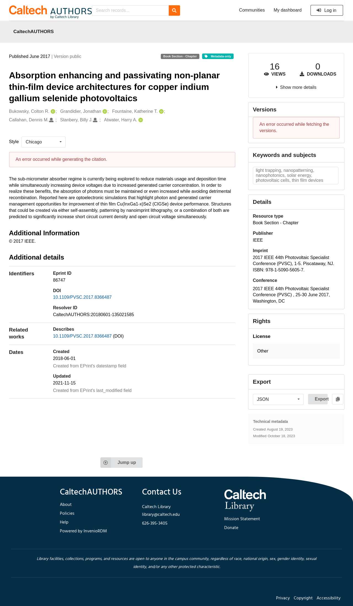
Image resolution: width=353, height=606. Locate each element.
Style (14, 141)
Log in (326, 10)
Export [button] (321, 399)
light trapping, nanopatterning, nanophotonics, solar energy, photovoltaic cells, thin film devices (289, 175)
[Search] (174, 10)
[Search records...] (130, 10)
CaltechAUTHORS (34, 31)
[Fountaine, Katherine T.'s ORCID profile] (161, 111)
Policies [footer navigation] (67, 513)
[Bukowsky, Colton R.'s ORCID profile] (52, 111)
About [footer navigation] (66, 504)
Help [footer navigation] (64, 522)
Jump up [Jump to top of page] (118, 462)
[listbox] (44, 142)
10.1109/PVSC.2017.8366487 (82, 297)
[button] (296, 351)
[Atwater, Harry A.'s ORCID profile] (140, 120)
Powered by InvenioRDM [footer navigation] (83, 531)
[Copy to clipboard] (337, 399)
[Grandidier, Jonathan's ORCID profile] (104, 111)
